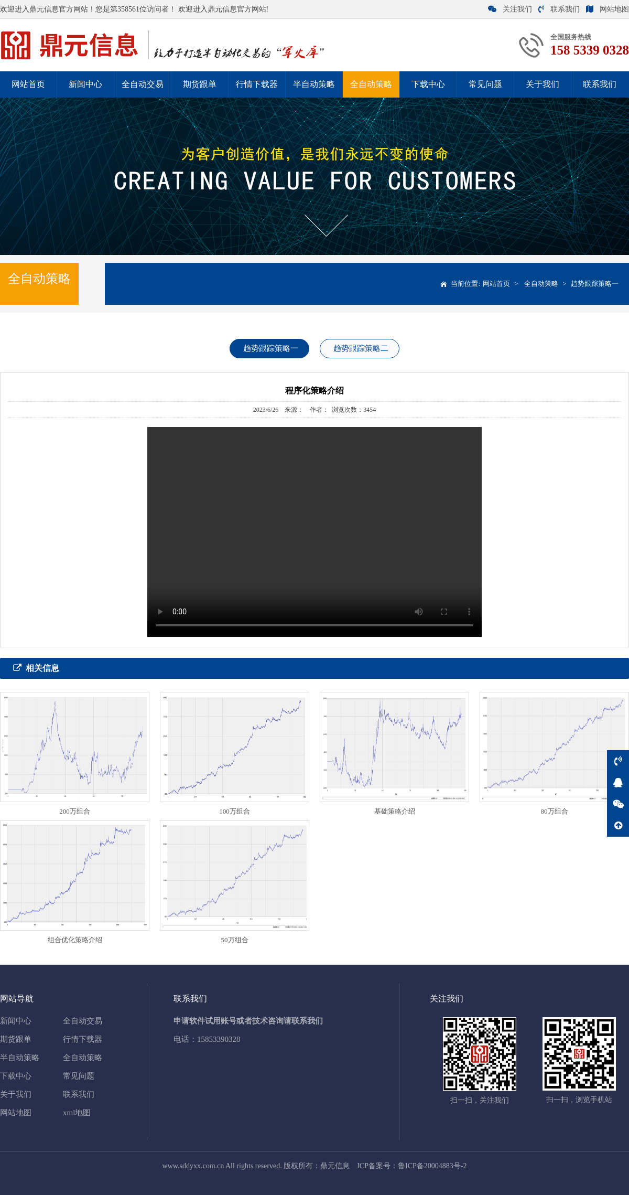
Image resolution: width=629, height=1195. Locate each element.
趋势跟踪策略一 (595, 283)
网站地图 (607, 9)
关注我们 (510, 9)
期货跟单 (199, 84)
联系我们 (559, 9)
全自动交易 (143, 84)
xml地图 (77, 1112)
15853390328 (219, 1039)
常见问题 (485, 84)
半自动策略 (314, 84)
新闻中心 (85, 84)
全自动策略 (371, 84)
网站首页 (28, 84)
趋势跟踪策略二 (360, 348)
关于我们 (542, 84)
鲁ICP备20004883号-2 (432, 1166)
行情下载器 (257, 84)
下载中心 (428, 84)
